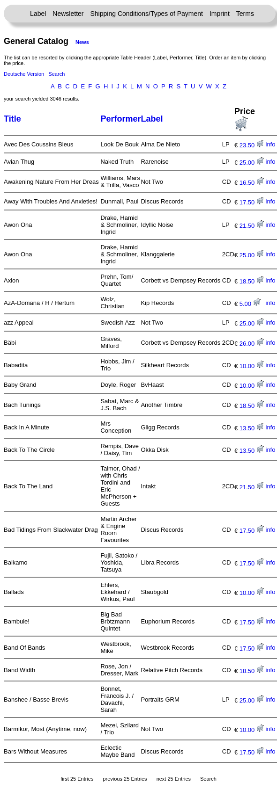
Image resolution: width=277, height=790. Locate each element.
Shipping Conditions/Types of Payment (146, 13)
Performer (120, 118)
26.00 (252, 343)
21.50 (252, 225)
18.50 (252, 281)
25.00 (252, 162)
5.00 (250, 303)
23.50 (252, 145)
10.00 (252, 366)
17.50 (252, 202)
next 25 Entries (174, 779)
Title (12, 118)
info (271, 144)
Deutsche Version (24, 74)
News (82, 42)
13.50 (252, 428)
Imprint (220, 13)
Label (38, 13)
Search (56, 74)
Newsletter (67, 13)
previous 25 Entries (125, 779)
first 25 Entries (76, 779)
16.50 (252, 182)
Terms (245, 13)
